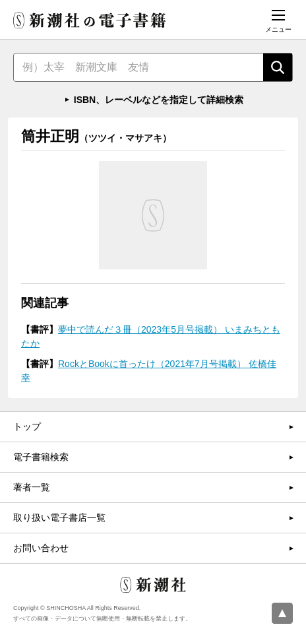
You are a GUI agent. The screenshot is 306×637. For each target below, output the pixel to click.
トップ (27, 426)
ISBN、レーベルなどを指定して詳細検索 (158, 99)
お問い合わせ (41, 548)
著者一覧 (31, 487)
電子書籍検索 (41, 457)
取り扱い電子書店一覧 (59, 517)
